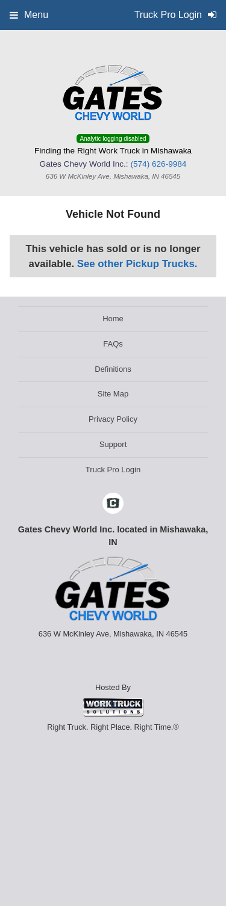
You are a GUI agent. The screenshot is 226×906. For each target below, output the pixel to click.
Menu (29, 15)
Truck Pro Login (113, 469)
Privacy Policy (113, 419)
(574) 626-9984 (158, 163)
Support (113, 444)
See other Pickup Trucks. (137, 264)
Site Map (113, 393)
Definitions (113, 369)
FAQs (113, 343)
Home (113, 318)
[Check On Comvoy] (113, 504)
